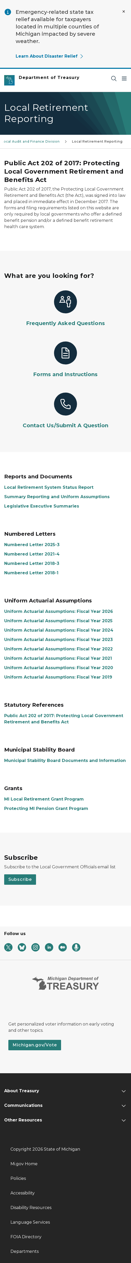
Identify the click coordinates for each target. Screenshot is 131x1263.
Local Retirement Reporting (97, 141)
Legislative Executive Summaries (41, 506)
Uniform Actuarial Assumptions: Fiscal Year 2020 (58, 667)
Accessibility (22, 1193)
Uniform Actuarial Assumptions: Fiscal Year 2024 (58, 630)
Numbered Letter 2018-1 (31, 572)
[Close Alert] (123, 11)
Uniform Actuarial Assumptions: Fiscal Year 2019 (58, 677)
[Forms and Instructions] (65, 359)
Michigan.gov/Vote (35, 1044)
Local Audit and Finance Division (30, 141)
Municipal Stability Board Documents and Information (65, 760)
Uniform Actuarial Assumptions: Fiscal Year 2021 (58, 658)
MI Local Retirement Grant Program (44, 799)
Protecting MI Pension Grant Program (46, 808)
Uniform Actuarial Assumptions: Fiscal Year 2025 (58, 620)
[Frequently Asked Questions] (65, 308)
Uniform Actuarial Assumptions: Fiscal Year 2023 (58, 639)
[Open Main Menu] (124, 78)
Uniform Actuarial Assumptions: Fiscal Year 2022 (58, 648)
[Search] (114, 78)
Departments (24, 1251)
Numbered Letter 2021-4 (31, 554)
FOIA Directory (25, 1236)
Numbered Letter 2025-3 (31, 544)
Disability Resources (30, 1207)
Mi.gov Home (24, 1163)
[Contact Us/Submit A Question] (65, 411)
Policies (18, 1178)
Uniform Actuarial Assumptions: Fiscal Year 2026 (58, 611)
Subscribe (20, 879)
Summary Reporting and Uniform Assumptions (57, 496)
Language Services (30, 1222)
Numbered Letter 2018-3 (31, 563)
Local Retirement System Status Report (48, 487)
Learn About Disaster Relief (50, 56)
